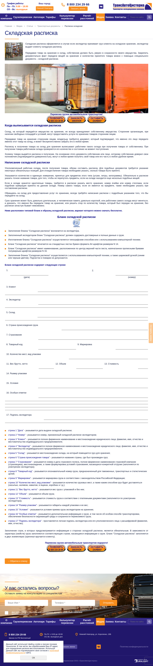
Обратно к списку (17, 561)
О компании (6, 17)
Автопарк (39, 17)
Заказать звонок (78, 9)
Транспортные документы (48, 26)
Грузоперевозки (22, 17)
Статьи (30, 26)
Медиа (100, 17)
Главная (8, 26)
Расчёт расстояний (87, 17)
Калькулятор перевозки (67, 17)
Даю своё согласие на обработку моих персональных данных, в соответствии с (47, 613)
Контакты (120, 17)
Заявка (109, 17)
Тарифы (51, 17)
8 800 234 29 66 (78, 4)
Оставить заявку (151, 333)
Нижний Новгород (44, 8)
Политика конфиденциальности (134, 647)
